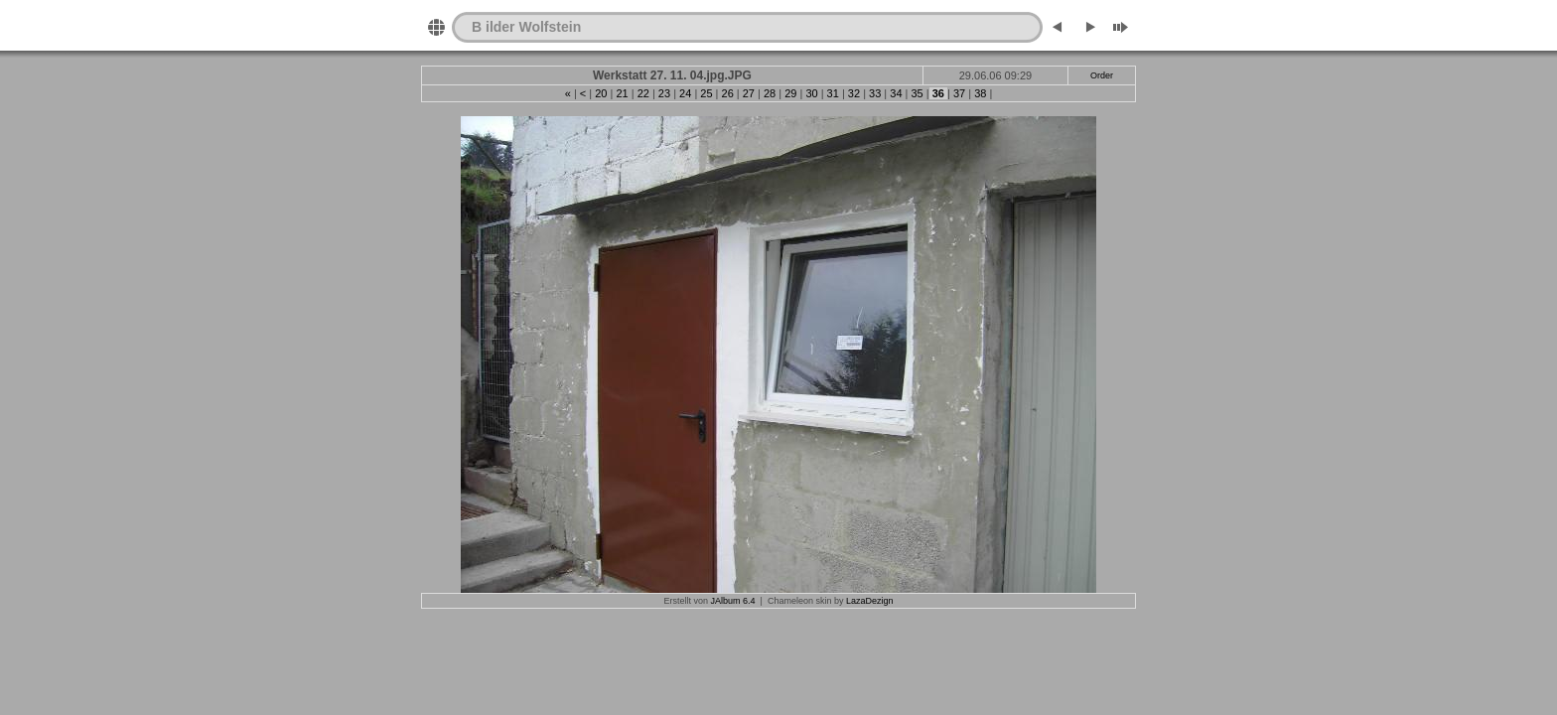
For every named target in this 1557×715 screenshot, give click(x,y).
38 (980, 93)
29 (790, 93)
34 (896, 93)
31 (833, 93)
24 (685, 93)
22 (643, 93)
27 (749, 93)
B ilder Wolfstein (526, 27)
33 (875, 93)
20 (601, 93)
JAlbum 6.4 (733, 601)
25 (706, 93)
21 (622, 93)
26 (727, 93)
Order (1101, 75)
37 (959, 93)
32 (854, 93)
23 (664, 93)
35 (916, 93)
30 (811, 93)
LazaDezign (870, 601)
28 (769, 93)
